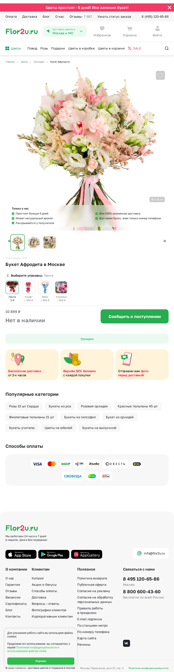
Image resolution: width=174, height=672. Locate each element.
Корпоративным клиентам (52, 613)
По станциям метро (92, 622)
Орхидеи (87, 335)
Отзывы (81, 13)
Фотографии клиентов (49, 607)
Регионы (83, 641)
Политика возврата (92, 575)
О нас (59, 13)
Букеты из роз (60, 403)
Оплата (11, 13)
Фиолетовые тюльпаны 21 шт (31, 414)
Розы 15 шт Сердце (24, 403)
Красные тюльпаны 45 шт (138, 403)
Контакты (12, 613)
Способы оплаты (44, 588)
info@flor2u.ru (151, 550)
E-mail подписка (89, 616)
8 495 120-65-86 (141, 575)
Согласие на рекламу (93, 588)
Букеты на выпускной (99, 424)
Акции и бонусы (44, 581)
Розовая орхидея (94, 403)
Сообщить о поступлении (135, 313)
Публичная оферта (91, 581)
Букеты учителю (22, 424)
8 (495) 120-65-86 (155, 13)
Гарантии (12, 581)
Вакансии (13, 594)
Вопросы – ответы (45, 600)
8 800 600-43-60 (142, 588)
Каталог (38, 575)
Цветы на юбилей (58, 424)
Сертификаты (16, 600)
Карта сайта (86, 635)
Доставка (29, 13)
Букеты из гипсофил (80, 414)
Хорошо (40, 661)
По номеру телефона (93, 628)
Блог (46, 13)
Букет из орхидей (120, 414)
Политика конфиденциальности (148, 665)
